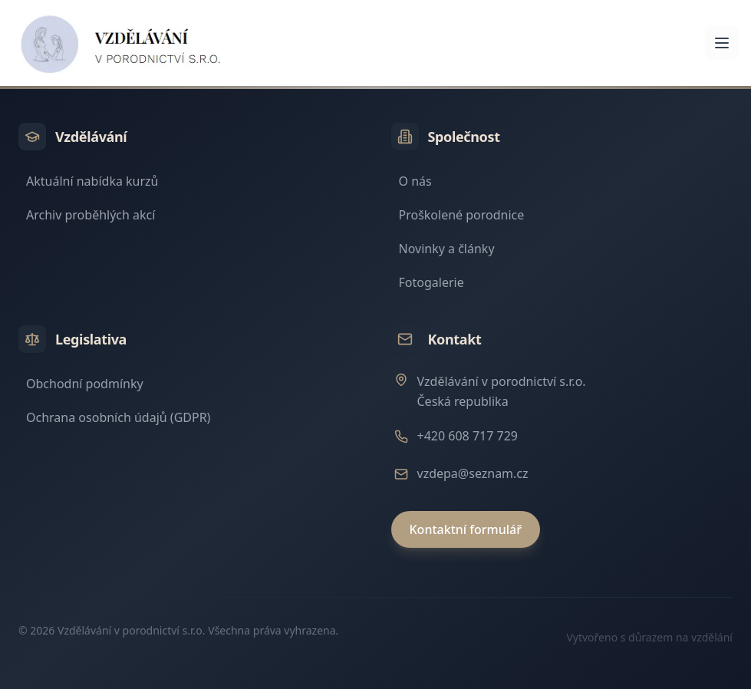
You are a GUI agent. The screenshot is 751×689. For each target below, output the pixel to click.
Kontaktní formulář (466, 529)
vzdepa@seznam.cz (473, 473)
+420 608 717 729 (467, 435)
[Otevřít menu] (722, 43)
